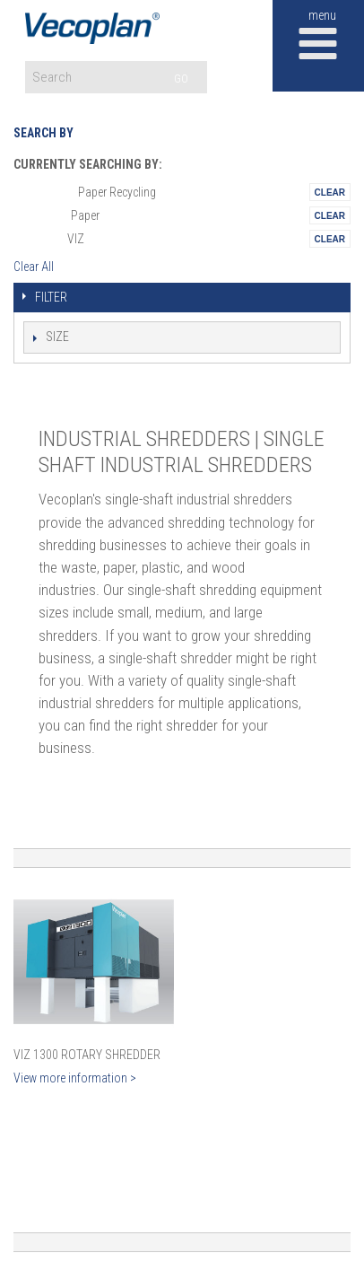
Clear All (33, 266)
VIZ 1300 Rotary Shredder (86, 1054)
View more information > (74, 1078)
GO (181, 78)
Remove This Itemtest (330, 192)
